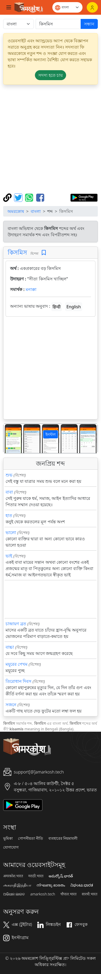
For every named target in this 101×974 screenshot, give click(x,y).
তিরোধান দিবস (18, 681)
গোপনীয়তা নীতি (30, 838)
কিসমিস (17, 252)
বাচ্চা (10, 647)
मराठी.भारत (35, 876)
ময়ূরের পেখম (16, 664)
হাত (9, 515)
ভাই (9, 556)
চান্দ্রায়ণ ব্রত (16, 624)
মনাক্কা (31, 289)
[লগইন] (92, 7)
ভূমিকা (8, 838)
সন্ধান (89, 24)
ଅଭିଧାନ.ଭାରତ (14, 894)
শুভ (9, 475)
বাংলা (36, 211)
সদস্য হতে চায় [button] (50, 75)
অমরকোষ (15, 211)
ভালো (11, 532)
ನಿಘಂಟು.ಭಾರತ (81, 885)
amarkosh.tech (42, 894)
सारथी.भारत (89, 894)
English (73, 307)
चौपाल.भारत (68, 894)
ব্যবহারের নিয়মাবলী (63, 838)
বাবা (9, 492)
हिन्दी (57, 307)
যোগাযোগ (11, 847)
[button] (10, 438)
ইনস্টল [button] (50, 434)
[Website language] (67, 7)
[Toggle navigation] (8, 7)
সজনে (11, 705)
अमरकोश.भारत (13, 876)
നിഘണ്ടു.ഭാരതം (50, 885)
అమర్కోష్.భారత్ (61, 876)
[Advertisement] (50, 139)
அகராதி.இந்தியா (17, 885)
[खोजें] (58, 24)
